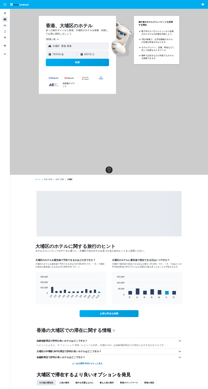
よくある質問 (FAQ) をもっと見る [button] (87, 363)
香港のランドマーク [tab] (129, 382)
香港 (46, 179)
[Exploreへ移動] (5, 37)
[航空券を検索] (5, 13)
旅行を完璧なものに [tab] (84, 382)
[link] (109, 313)
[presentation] (114, 330)
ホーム (38, 179)
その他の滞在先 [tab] (46, 382)
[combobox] (52, 39)
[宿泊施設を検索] (5, 19)
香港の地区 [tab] (149, 382)
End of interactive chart (115, 296)
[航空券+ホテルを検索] (5, 31)
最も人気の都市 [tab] (107, 382)
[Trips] (5, 46)
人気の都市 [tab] (64, 382)
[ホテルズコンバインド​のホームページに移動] (19, 4)
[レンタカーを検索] (5, 25)
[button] (5, 4)
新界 (57, 179)
